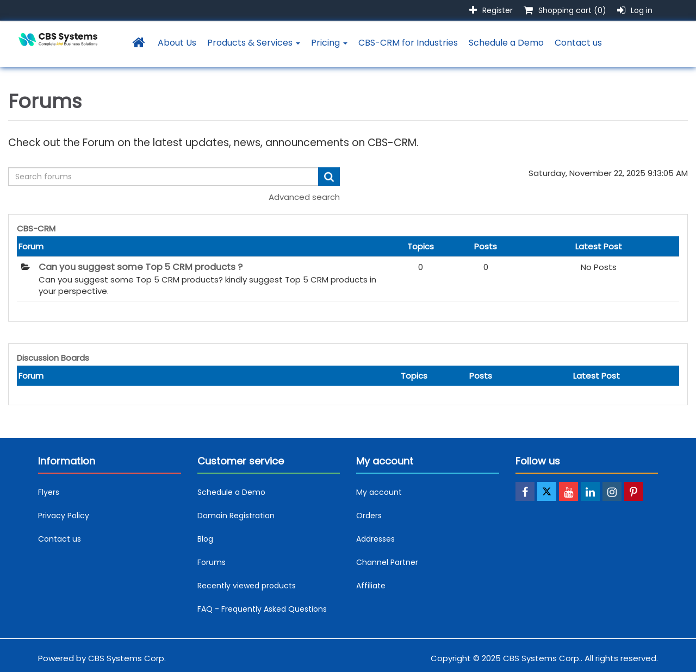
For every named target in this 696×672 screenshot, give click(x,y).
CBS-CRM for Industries (408, 42)
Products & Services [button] (253, 42)
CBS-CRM (36, 228)
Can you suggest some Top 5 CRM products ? (141, 267)
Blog (205, 538)
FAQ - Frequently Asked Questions (262, 609)
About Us (177, 42)
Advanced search (304, 197)
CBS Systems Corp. (127, 658)
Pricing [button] (329, 42)
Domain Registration (236, 515)
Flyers (48, 492)
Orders (369, 515)
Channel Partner (387, 562)
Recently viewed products (246, 585)
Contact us (578, 42)
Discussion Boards (53, 357)
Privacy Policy (63, 515)
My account (379, 492)
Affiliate (371, 585)
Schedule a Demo (506, 42)
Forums (211, 562)
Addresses (375, 538)
